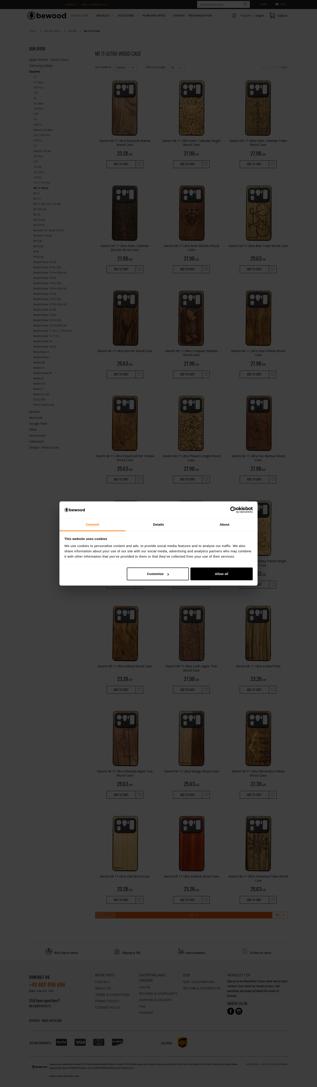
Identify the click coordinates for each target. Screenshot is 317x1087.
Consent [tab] (92, 524)
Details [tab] (158, 524)
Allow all (221, 574)
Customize (158, 574)
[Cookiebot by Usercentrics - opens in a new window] (233, 510)
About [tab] (224, 524)
